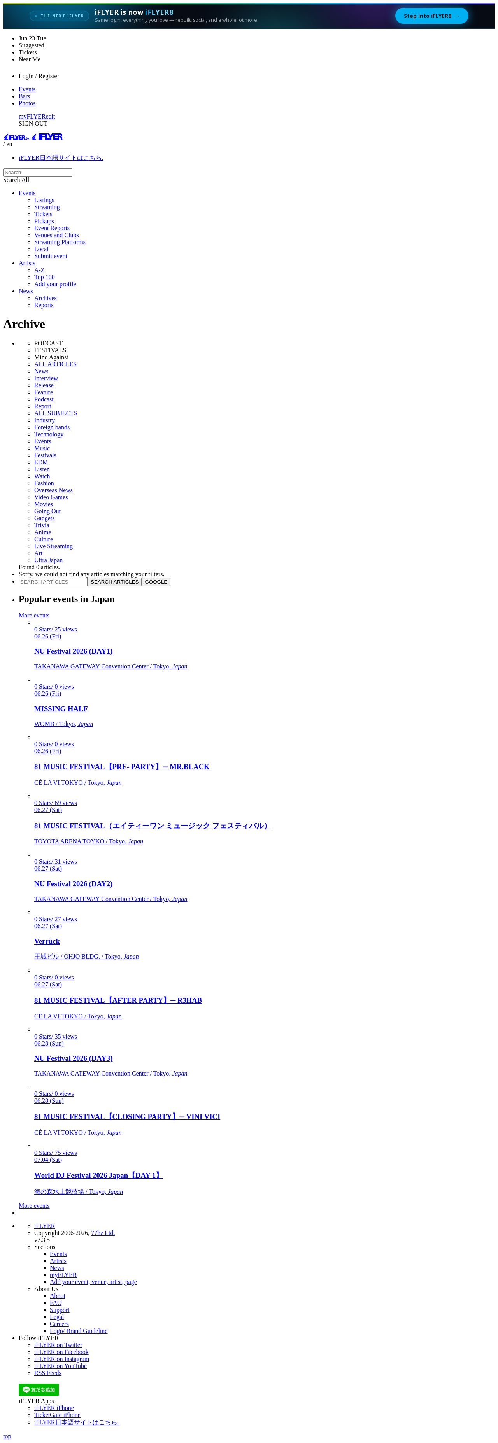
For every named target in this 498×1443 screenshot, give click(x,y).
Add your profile (55, 284)
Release (44, 385)
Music (42, 448)
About (57, 1296)
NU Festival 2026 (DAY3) (73, 1058)
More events (34, 615)
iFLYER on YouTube (60, 1366)
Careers (59, 1324)
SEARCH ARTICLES (115, 582)
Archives (45, 298)
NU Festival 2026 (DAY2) (73, 884)
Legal (57, 1317)
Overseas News (53, 490)
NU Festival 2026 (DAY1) (73, 651)
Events (27, 89)
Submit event (50, 256)
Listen (42, 469)
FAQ (56, 1303)
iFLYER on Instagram (61, 1359)
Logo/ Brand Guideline (78, 1331)
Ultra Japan (48, 560)
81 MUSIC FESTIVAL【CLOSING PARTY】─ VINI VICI (127, 1116)
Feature (43, 392)
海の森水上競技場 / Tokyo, (78, 1191)
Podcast (44, 399)
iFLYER (44, 1226)
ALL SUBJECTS (55, 413)
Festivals (45, 455)
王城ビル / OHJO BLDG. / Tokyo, (86, 956)
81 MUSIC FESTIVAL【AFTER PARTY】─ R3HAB (118, 1000)
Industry (44, 420)
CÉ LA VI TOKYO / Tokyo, (78, 782)
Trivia (41, 525)
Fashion (44, 483)
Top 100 (44, 277)
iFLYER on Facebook (61, 1352)
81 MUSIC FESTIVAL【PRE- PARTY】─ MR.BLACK (122, 767)
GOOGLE (156, 582)
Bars (24, 96)
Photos (27, 103)
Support (60, 1310)
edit (50, 116)
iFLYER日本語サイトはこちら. (61, 157)
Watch (42, 476)
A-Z (39, 270)
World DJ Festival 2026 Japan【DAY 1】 (98, 1175)
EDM (41, 462)
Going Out (47, 511)
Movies (43, 504)
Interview (46, 378)
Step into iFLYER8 (432, 15)
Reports (44, 305)
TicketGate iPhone (57, 1415)
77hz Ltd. (103, 1233)
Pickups (44, 221)
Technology (48, 434)
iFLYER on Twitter (58, 1345)
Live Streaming (53, 546)
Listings (44, 200)
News (26, 291)
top (7, 1436)
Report (42, 406)
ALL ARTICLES (55, 364)
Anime (42, 532)
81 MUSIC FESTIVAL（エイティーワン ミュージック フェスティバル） (152, 826)
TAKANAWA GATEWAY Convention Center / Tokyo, (110, 666)
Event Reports (52, 228)
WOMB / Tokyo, (63, 724)
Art (38, 553)
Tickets (43, 214)
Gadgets (44, 518)
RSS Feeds (47, 1373)
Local (41, 249)
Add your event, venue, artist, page (93, 1282)
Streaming (47, 207)
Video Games (51, 497)
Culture (43, 539)
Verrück (47, 941)
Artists (27, 263)
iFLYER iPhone (54, 1408)
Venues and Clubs (56, 235)
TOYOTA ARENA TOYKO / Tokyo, (88, 841)
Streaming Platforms (60, 242)
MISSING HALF (61, 709)
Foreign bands (52, 427)
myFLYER (32, 116)
